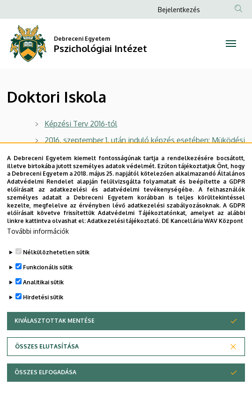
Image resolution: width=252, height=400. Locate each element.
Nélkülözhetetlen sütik (56, 254)
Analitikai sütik (43, 284)
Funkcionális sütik (48, 269)
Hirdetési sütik (43, 299)
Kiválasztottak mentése (55, 322)
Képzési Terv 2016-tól (80, 123)
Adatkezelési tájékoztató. (123, 223)
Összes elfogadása (45, 374)
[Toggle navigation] (231, 43)
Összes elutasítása (47, 348)
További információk (38, 233)
